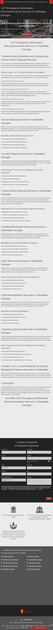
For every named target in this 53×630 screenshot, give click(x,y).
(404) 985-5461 (28, 620)
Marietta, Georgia (34, 563)
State (3, 465)
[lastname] (39, 452)
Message (29, 477)
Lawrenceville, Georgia (10, 563)
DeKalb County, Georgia (10, 560)
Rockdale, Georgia (8, 569)
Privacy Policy (40, 627)
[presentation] (11, 493)
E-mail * (4, 456)
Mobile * (29, 456)
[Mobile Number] (39, 458)
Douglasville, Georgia (35, 560)
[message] (39, 482)
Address (4, 471)
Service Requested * (7, 477)
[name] (14, 452)
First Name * (5, 450)
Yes (50, 461)
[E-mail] (14, 458)
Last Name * (30, 450)
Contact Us (26, 34)
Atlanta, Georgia (8, 556)
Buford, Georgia (34, 556)
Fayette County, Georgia (10, 566)
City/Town (30, 465)
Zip (28, 471)
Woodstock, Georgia (35, 566)
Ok (31, 627)
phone (51, 2)
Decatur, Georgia (34, 569)
